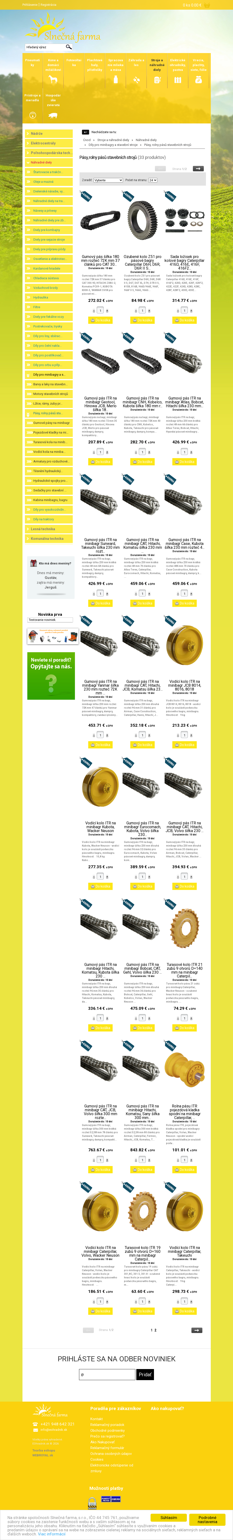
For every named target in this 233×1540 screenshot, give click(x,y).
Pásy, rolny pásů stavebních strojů (167, 145)
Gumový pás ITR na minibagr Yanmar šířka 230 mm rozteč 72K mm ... (100, 687)
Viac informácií (52, 1534)
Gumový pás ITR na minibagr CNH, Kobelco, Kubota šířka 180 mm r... (142, 402)
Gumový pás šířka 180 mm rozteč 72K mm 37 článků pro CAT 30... (100, 260)
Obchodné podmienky (107, 1430)
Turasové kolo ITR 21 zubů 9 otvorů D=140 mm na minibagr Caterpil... (185, 970)
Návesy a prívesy (45, 210)
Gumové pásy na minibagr (51, 423)
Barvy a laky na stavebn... (50, 384)
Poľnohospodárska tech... (52, 153)
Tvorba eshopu (43, 1450)
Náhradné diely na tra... (49, 201)
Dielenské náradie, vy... (49, 191)
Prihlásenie (29, 5)
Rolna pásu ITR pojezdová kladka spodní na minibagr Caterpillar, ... (185, 1112)
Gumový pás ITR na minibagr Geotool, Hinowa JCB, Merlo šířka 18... (100, 404)
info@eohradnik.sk (54, 1429)
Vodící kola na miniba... (49, 452)
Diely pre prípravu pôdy (49, 249)
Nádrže (37, 134)
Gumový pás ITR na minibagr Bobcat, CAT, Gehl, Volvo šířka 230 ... (142, 968)
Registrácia (48, 5)
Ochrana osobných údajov (111, 1454)
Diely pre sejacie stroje (49, 239)
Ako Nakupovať (102, 1442)
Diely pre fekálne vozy (48, 317)
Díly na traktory (43, 519)
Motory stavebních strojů (50, 394)
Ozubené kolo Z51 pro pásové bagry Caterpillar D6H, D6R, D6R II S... (142, 262)
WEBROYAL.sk (42, 1455)
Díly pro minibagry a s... (49, 374)
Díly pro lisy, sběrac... (47, 336)
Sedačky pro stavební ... (49, 490)
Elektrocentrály (43, 143)
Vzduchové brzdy (45, 288)
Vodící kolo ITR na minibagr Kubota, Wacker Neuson (100, 827)
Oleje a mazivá (43, 181)
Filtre (36, 307)
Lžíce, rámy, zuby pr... (47, 403)
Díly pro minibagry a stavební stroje (113, 145)
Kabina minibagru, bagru (50, 500)
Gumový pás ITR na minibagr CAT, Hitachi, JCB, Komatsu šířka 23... (143, 685)
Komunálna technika (47, 539)
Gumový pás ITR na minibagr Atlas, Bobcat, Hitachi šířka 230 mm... (184, 402)
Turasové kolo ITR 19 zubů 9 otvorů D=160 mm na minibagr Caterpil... (142, 1253)
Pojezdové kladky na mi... (50, 432)
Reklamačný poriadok (107, 1425)
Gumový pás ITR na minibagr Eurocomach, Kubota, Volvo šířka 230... (142, 829)
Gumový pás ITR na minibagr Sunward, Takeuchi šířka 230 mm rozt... (100, 545)
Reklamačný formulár (107, 1448)
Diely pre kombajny (46, 230)
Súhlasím (168, 1517)
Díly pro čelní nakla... (47, 345)
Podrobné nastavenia (207, 1519)
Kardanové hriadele (46, 268)
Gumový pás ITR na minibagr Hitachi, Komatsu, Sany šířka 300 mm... (143, 1112)
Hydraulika (40, 297)
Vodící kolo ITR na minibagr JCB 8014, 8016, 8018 (184, 685)
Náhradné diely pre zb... (49, 220)
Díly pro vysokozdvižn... (49, 509)
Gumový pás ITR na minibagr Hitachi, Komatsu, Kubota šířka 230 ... (100, 970)
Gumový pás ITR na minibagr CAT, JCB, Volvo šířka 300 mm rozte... (100, 1112)
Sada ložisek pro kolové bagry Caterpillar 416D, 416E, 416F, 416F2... (184, 262)
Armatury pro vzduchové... (51, 461)
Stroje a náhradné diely (113, 140)
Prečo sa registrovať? (107, 1436)
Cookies (96, 1459)
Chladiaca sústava (46, 278)
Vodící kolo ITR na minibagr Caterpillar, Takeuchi (184, 1251)
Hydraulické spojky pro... (50, 480)
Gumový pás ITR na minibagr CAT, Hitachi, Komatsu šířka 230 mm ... (142, 545)
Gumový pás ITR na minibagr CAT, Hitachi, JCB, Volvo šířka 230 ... (185, 827)
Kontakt (96, 1419)
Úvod (87, 140)
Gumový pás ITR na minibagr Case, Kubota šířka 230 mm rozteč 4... (184, 544)
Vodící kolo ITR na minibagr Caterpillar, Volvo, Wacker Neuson (100, 1251)
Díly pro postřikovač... (48, 355)
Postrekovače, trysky (47, 326)
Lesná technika (43, 529)
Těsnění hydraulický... (48, 471)
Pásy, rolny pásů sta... (48, 413)
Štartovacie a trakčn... (48, 172)
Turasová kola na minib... (50, 442)
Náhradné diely (41, 162)
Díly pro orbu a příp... (47, 365)
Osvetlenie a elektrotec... (50, 259)
